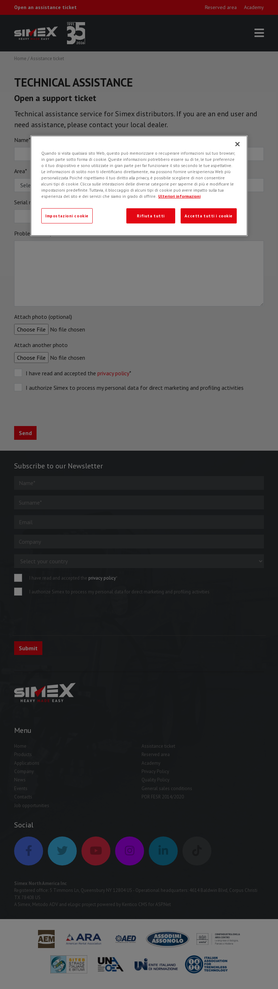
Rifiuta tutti (150, 215)
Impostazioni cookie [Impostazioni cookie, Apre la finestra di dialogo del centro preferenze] (67, 215)
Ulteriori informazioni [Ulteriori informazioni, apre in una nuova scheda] (179, 196)
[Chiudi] (237, 144)
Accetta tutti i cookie (209, 215)
